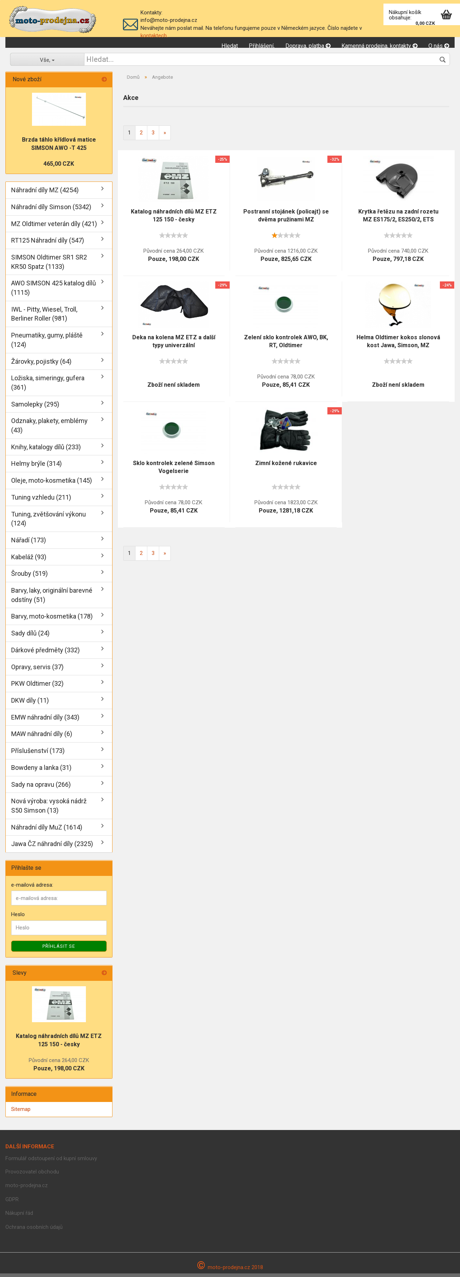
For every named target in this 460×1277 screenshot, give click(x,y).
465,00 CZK (58, 167)
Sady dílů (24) (30, 636)
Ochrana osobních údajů (34, 1230)
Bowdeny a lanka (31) (41, 771)
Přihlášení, (262, 45)
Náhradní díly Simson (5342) (51, 210)
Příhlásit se (58, 949)
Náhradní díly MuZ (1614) (46, 830)
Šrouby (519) (29, 577)
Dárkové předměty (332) (45, 653)
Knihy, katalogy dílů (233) (46, 450)
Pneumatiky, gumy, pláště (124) (47, 343)
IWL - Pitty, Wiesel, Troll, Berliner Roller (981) (44, 317)
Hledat (229, 45)
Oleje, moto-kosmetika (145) (51, 484)
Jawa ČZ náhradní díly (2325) (52, 847)
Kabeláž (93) (28, 560)
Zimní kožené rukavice (286, 466)
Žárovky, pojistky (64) (41, 364)
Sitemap (21, 1112)
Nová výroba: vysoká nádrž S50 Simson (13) (49, 809)
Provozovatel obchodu (32, 1175)
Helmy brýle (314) (36, 467)
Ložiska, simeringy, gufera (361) (47, 386)
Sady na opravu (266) (41, 787)
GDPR (12, 1203)
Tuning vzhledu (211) (41, 500)
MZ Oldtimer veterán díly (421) (54, 227)
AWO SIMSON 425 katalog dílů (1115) (53, 291)
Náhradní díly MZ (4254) (45, 193)
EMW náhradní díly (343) (45, 720)
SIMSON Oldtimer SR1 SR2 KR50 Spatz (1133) (49, 265)
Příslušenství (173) (38, 754)
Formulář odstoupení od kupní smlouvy (51, 1162)
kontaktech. (154, 35)
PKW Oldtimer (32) (37, 687)
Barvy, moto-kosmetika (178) (52, 620)
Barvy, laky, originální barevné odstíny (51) (51, 598)
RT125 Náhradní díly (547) (47, 244)
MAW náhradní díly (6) (41, 737)
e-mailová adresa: (32, 888)
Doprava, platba (308, 45)
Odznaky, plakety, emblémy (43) (49, 429)
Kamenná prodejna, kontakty (379, 45)
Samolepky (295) (35, 407)
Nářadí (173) (28, 543)
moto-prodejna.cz (26, 1189)
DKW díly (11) (30, 704)
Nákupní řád (19, 1216)
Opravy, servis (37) (37, 670)
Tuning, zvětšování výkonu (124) (48, 522)
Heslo (18, 918)
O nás (438, 45)
